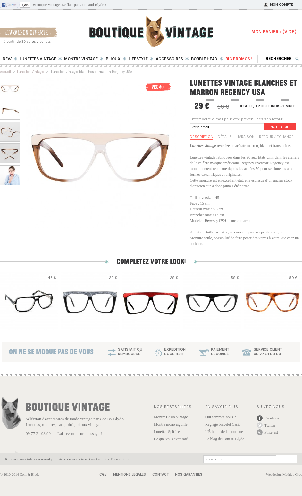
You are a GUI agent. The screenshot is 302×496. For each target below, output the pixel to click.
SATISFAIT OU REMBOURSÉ (130, 351)
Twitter (269, 425)
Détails (225, 136)
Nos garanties (188, 474)
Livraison (245, 136)
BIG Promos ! (238, 58)
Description (201, 136)
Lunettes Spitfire (167, 431)
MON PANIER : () (274, 32)
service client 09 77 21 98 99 (268, 351)
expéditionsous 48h (175, 351)
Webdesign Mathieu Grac (284, 474)
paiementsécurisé (220, 351)
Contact (160, 474)
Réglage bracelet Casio (223, 424)
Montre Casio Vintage (171, 417)
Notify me (279, 127)
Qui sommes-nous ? (220, 417)
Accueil (5, 72)
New (7, 58)
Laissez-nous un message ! (79, 433)
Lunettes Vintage (30, 72)
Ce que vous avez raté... (172, 439)
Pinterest (271, 432)
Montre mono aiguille (171, 424)
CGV (103, 474)
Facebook (272, 418)
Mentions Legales (129, 474)
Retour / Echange (276, 136)
